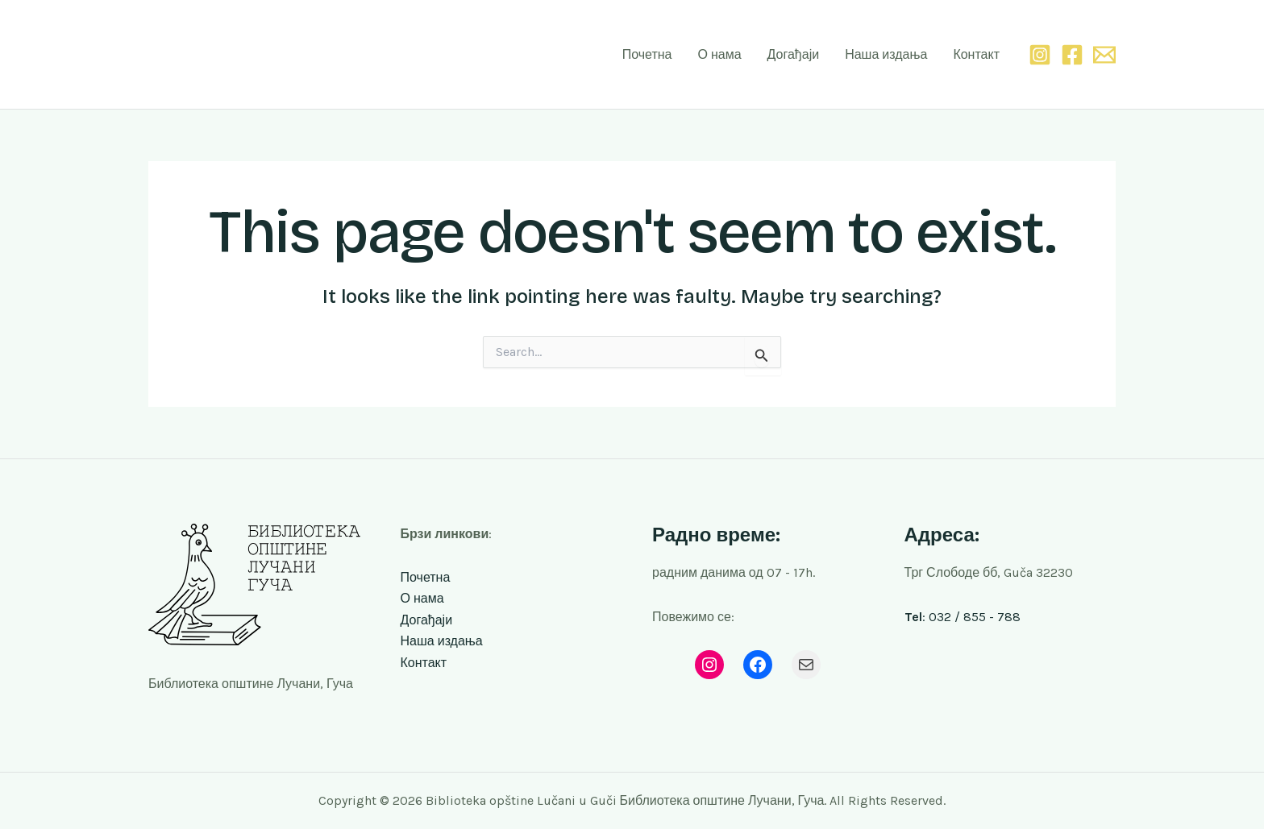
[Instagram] (1040, 55)
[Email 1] (1104, 55)
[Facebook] (1072, 55)
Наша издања (886, 54)
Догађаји (793, 54)
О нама (719, 54)
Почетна (647, 54)
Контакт (976, 54)
